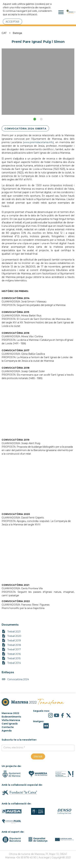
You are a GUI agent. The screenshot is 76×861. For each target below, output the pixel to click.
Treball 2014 (11, 663)
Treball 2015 (11, 658)
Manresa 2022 (10, 713)
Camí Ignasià (10, 723)
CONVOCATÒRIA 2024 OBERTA (25, 128)
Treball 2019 (11, 640)
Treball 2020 (11, 636)
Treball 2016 (11, 654)
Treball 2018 (11, 645)
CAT (4, 33)
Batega (17, 33)
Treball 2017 (11, 649)
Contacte (8, 727)
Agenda (7, 730)
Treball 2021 (11, 631)
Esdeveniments (11, 716)
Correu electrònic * (14, 747)
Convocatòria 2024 (15, 679)
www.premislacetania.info (38, 142)
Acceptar (12, 21)
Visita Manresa (11, 720)
